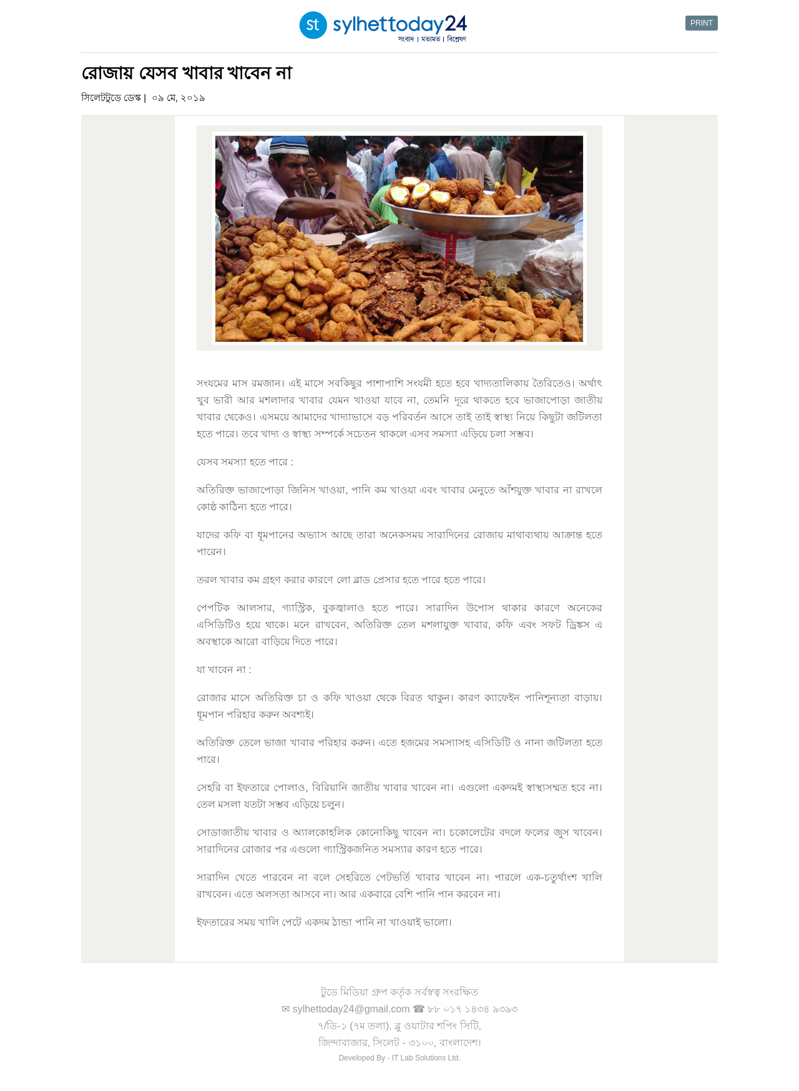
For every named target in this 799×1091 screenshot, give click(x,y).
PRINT (701, 23)
